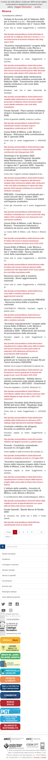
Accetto (38, 7)
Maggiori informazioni (22, 7)
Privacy (37, 757)
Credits (43, 757)
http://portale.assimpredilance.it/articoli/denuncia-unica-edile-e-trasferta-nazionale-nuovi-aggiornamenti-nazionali (23, 293)
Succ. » (9, 537)
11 (41, 532)
